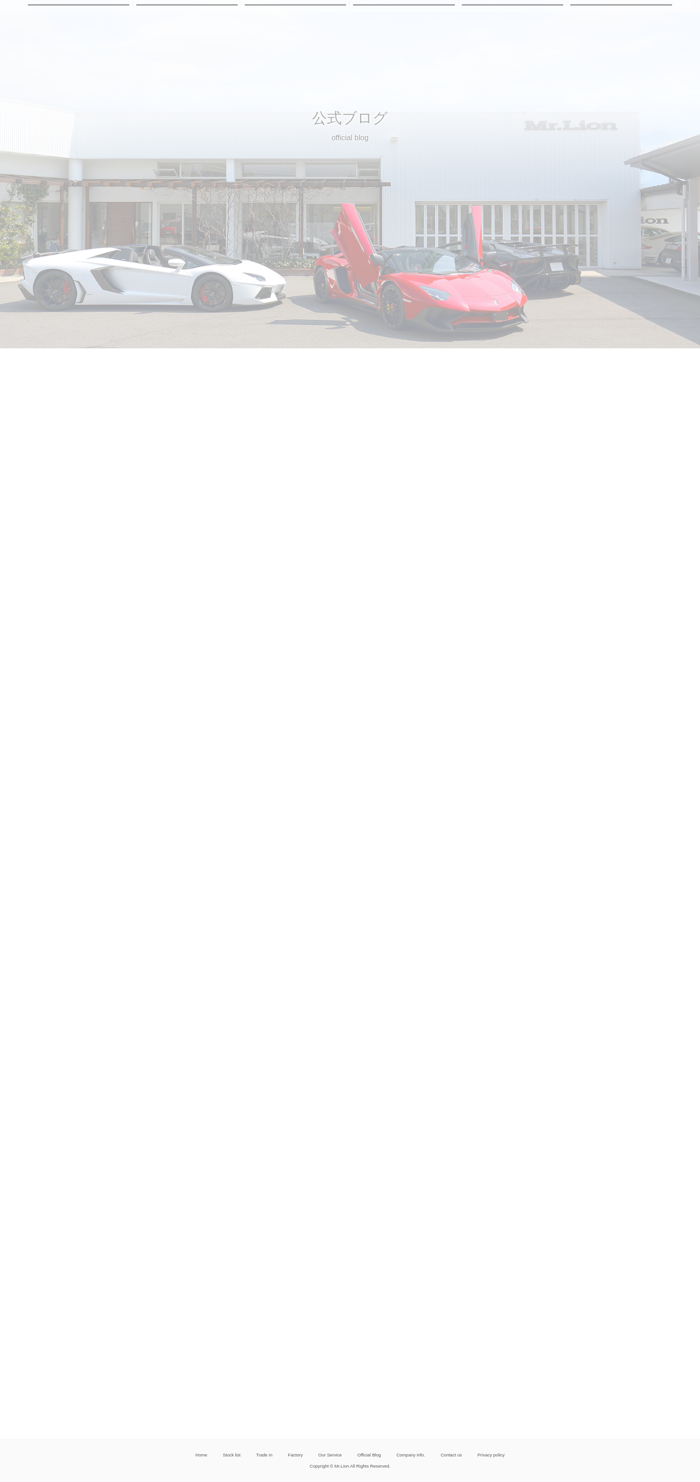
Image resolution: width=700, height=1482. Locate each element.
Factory (295, 1454)
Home (201, 1454)
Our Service (330, 1454)
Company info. (410, 1454)
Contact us (451, 1454)
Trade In (264, 1454)
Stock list (231, 1454)
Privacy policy (490, 1454)
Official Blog (369, 1454)
